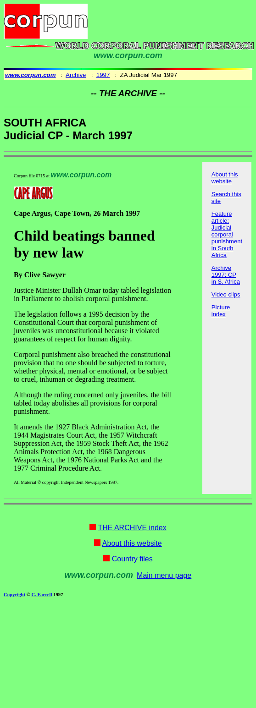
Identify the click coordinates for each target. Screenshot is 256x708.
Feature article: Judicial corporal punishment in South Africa (226, 234)
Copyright (14, 594)
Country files (132, 559)
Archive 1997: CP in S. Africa (225, 274)
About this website (224, 178)
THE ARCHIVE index (132, 528)
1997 (103, 74)
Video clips (225, 294)
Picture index (220, 311)
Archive (76, 74)
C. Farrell (41, 594)
